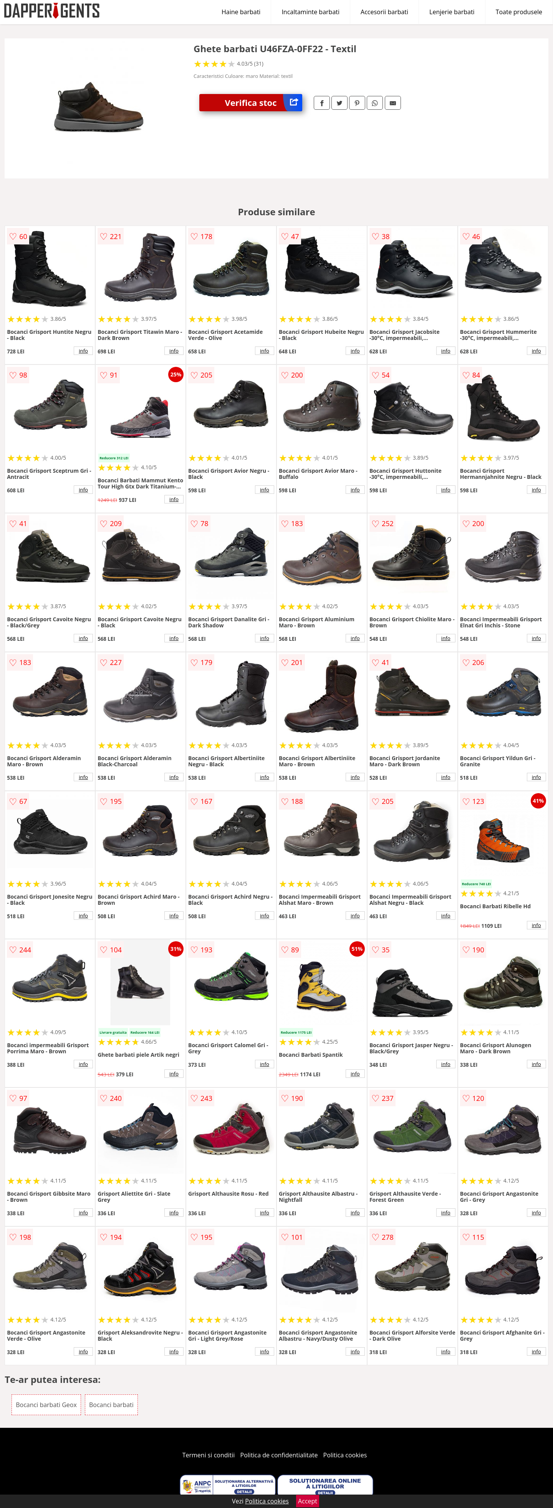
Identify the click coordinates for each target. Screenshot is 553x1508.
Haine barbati (241, 12)
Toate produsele (519, 12)
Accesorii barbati (384, 12)
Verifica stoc (263, 102)
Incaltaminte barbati (310, 12)
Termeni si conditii (208, 1455)
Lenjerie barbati (452, 12)
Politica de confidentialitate (279, 1455)
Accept (307, 1501)
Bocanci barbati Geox (46, 1405)
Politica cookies (345, 1455)
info (83, 350)
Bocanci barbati (111, 1405)
